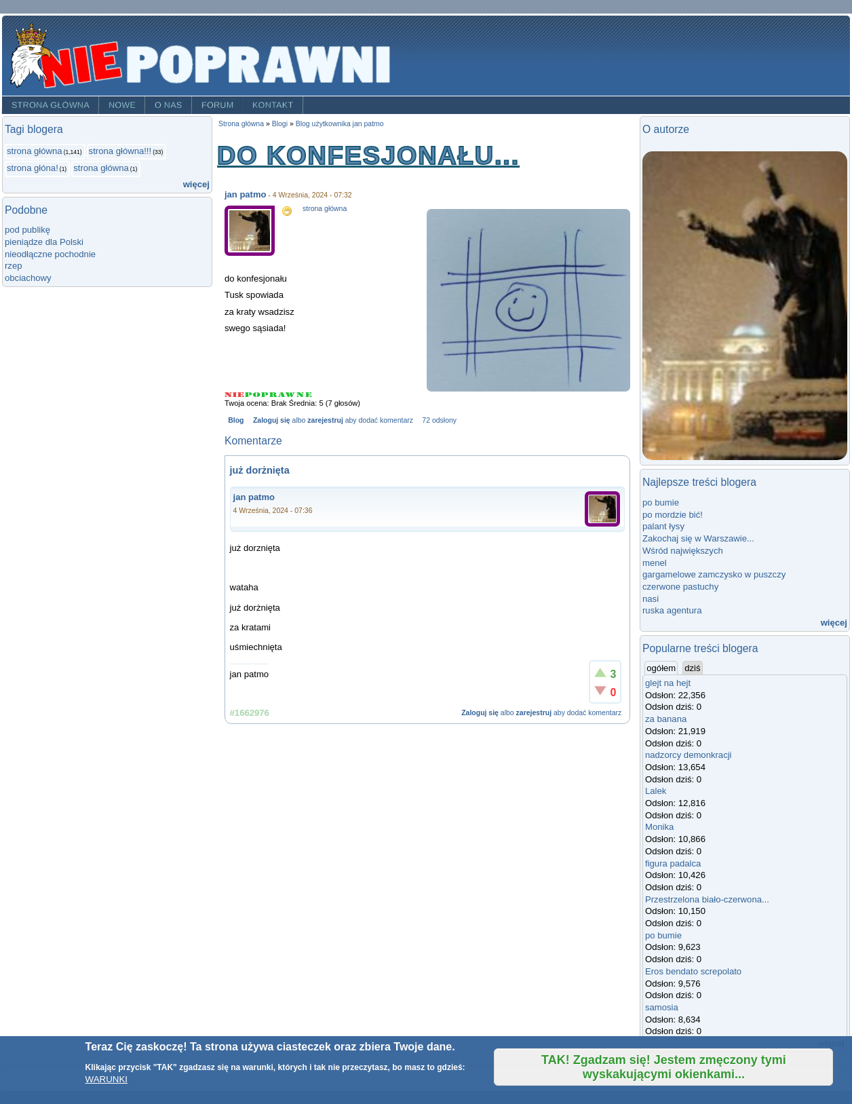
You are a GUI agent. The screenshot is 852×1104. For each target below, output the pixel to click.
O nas (168, 105)
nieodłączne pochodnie (50, 254)
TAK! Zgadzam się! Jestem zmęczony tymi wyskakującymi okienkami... (663, 1067)
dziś (692, 668)
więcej (196, 184)
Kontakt (273, 105)
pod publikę (27, 230)
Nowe (122, 105)
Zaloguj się (271, 420)
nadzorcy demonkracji (688, 755)
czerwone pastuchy (680, 587)
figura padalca (673, 863)
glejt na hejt (668, 683)
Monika (659, 827)
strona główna (34, 151)
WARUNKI (106, 1079)
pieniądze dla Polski (44, 242)
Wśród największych (682, 551)
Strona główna (51, 105)
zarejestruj (325, 420)
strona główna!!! (120, 151)
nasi (650, 599)
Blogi (280, 124)
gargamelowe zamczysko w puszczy (714, 574)
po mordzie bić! (672, 515)
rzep (13, 266)
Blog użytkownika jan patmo (340, 124)
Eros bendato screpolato (693, 971)
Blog (236, 420)
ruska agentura (671, 610)
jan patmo (245, 194)
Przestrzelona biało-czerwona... (707, 899)
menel (654, 563)
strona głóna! (32, 168)
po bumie (660, 502)
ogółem (662, 667)
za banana (665, 719)
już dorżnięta (260, 470)
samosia (661, 1007)
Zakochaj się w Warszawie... (698, 538)
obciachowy (28, 278)
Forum (217, 105)
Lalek (655, 791)
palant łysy (663, 526)
